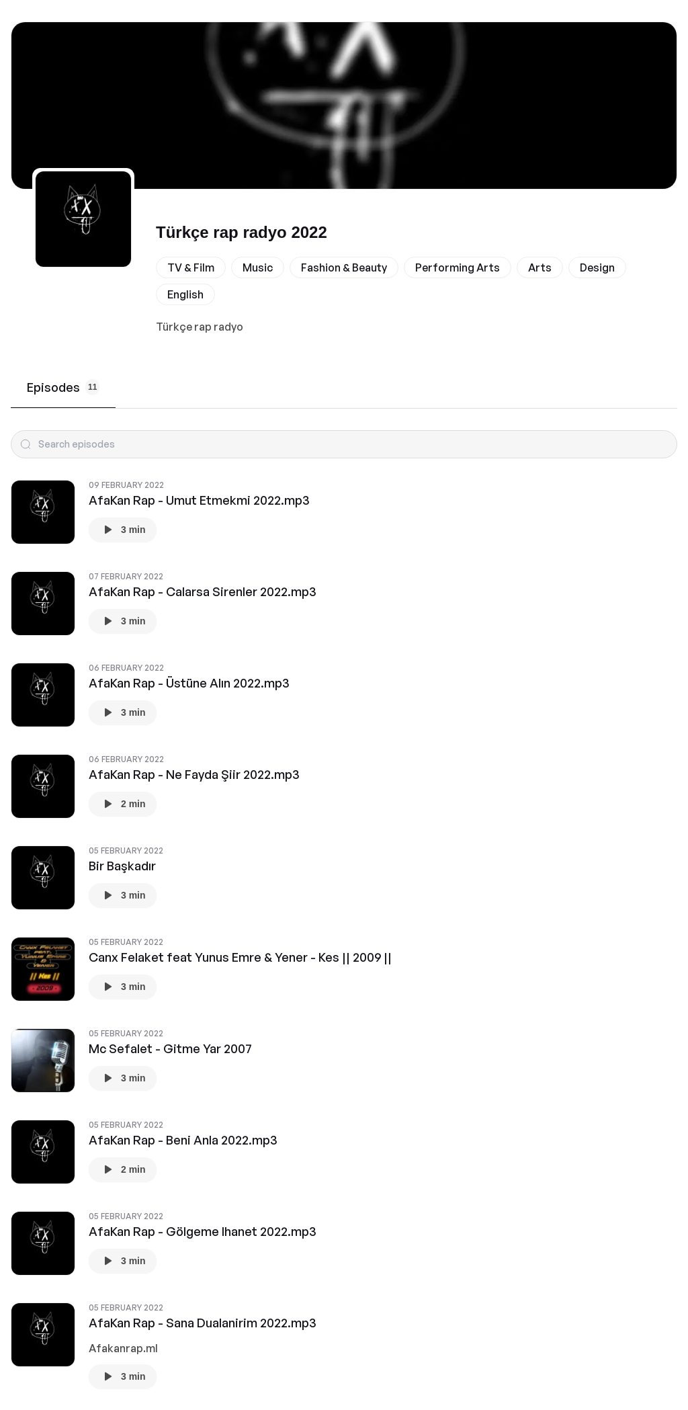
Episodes (63, 387)
